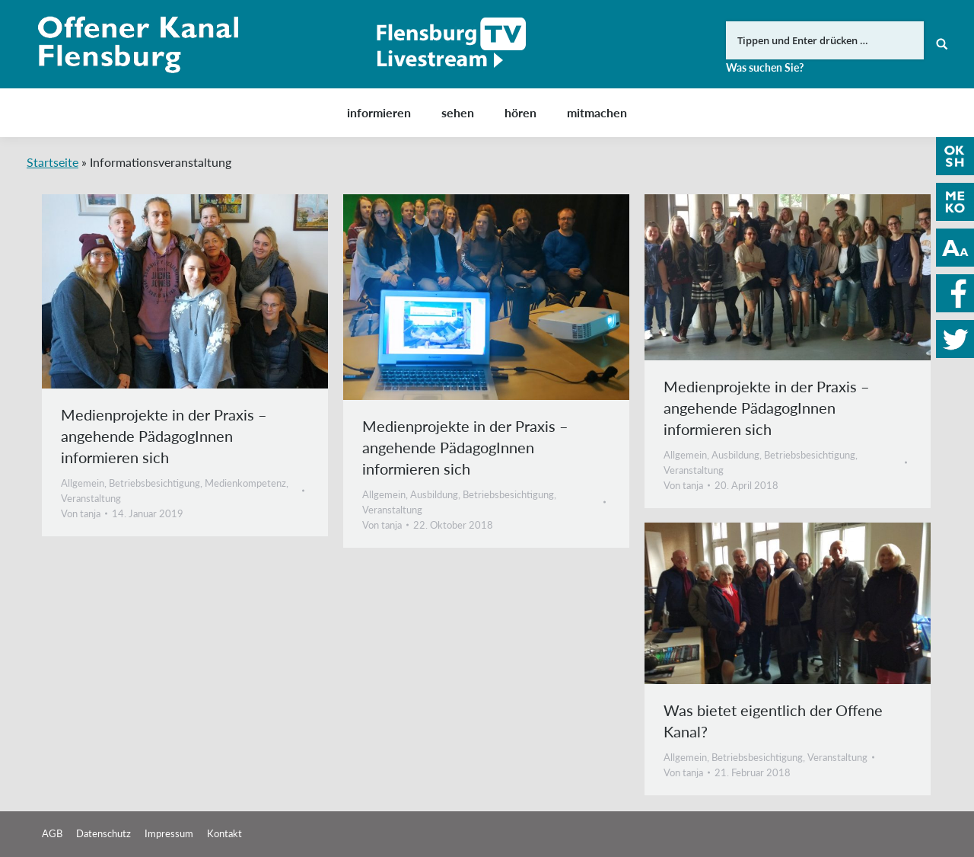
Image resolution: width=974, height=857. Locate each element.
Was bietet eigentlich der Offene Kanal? (773, 720)
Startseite (52, 162)
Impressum (169, 833)
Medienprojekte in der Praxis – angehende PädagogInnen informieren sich (164, 435)
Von (80, 513)
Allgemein (82, 483)
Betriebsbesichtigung (154, 483)
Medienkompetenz (245, 483)
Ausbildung (434, 494)
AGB (52, 833)
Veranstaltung (91, 498)
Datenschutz (103, 833)
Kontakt (224, 833)
